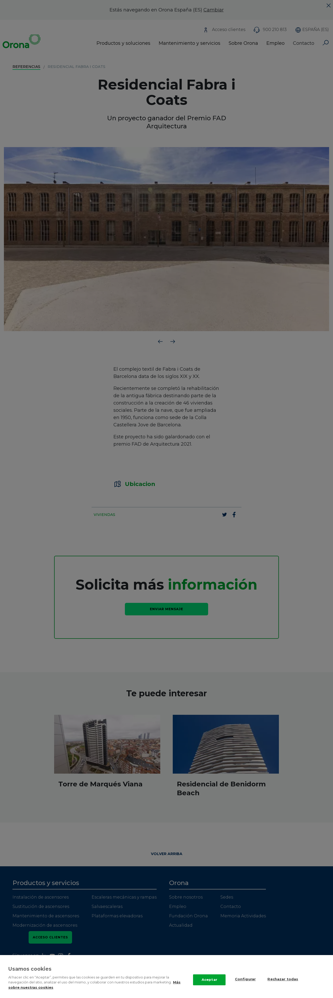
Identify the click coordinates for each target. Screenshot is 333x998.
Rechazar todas (282, 985)
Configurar (245, 985)
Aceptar (209, 985)
